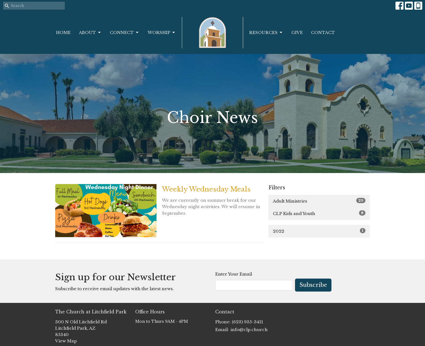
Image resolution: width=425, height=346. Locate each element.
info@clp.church (249, 329)
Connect (124, 32)
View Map (66, 341)
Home (63, 32)
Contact (323, 32)
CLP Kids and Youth (319, 213)
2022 (319, 231)
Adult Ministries (319, 201)
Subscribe (313, 285)
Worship (162, 32)
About (90, 32)
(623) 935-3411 (247, 321)
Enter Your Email (233, 274)
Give (297, 32)
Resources (266, 32)
